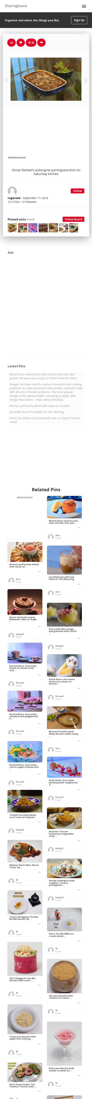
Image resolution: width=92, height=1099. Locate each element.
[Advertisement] (55, 135)
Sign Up (79, 20)
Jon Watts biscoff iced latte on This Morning (37, 412)
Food (30, 219)
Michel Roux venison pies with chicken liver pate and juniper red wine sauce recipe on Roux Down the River (43, 376)
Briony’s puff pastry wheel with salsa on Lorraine (40, 406)
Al (17, 879)
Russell (20, 682)
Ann (57, 535)
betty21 (20, 634)
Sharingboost (16, 5)
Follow (77, 191)
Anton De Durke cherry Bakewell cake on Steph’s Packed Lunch (45, 420)
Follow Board (73, 219)
